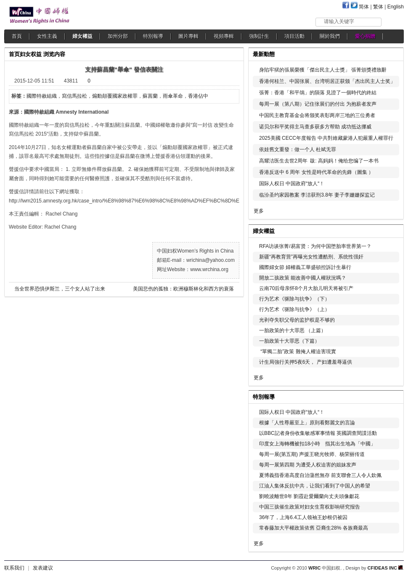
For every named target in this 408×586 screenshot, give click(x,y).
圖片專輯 (188, 36)
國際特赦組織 (41, 96)
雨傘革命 (173, 96)
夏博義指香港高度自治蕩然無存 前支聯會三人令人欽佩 (320, 475)
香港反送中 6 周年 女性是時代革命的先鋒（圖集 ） (316, 172)
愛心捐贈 (365, 36)
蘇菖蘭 (150, 96)
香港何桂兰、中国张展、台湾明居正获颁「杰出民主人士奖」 (327, 81)
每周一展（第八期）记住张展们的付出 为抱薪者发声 (317, 104)
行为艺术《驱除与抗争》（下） (294, 299)
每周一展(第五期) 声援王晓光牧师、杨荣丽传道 (312, 454)
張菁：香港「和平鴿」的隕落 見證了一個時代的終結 (317, 93)
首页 (14, 54)
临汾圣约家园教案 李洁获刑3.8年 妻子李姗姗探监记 (317, 195)
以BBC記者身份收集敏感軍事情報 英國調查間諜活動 (318, 433)
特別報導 (153, 36)
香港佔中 (198, 96)
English (395, 7)
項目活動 (294, 36)
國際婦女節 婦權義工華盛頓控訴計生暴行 (305, 267)
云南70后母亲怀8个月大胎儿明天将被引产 (306, 288)
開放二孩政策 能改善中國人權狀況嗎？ (302, 278)
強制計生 (259, 36)
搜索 (393, 22)
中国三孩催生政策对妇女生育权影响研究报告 (309, 507)
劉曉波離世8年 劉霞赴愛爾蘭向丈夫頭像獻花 (309, 496)
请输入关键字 (339, 21)
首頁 (17, 36)
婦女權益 (82, 36)
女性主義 (47, 36)
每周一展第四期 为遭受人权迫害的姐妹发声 (307, 465)
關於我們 (330, 36)
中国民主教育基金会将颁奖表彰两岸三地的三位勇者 (317, 115)
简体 (364, 7)
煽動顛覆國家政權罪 (115, 96)
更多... (391, 230)
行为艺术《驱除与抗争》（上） (294, 309)
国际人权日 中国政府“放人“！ (291, 183)
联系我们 (14, 568)
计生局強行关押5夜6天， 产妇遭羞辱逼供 (305, 362)
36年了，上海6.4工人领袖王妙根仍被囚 (303, 517)
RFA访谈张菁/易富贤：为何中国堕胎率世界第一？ (315, 246)
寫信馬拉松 (74, 96)
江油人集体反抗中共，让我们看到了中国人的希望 (314, 486)
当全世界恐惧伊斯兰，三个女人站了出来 (59, 289)
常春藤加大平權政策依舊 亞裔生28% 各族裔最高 (313, 528)
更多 (259, 211)
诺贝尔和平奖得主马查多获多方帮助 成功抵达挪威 (315, 127)
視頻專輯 (224, 36)
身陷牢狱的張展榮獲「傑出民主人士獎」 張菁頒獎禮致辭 (323, 70)
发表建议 (43, 568)
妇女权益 (31, 54)
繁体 (378, 7)
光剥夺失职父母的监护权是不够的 (297, 320)
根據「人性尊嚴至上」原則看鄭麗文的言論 (307, 423)
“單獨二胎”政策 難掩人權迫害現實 (297, 351)
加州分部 (118, 36)
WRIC (314, 567)
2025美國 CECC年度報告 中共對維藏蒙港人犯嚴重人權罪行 (326, 138)
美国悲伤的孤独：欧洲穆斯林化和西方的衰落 (183, 289)
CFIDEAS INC (385, 567)
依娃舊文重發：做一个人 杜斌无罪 (297, 149)
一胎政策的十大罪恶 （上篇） (292, 330)
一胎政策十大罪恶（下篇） (289, 341)
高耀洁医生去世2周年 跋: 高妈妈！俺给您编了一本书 (319, 161)
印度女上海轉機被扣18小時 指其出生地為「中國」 (317, 444)
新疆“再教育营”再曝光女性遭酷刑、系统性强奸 (311, 257)
